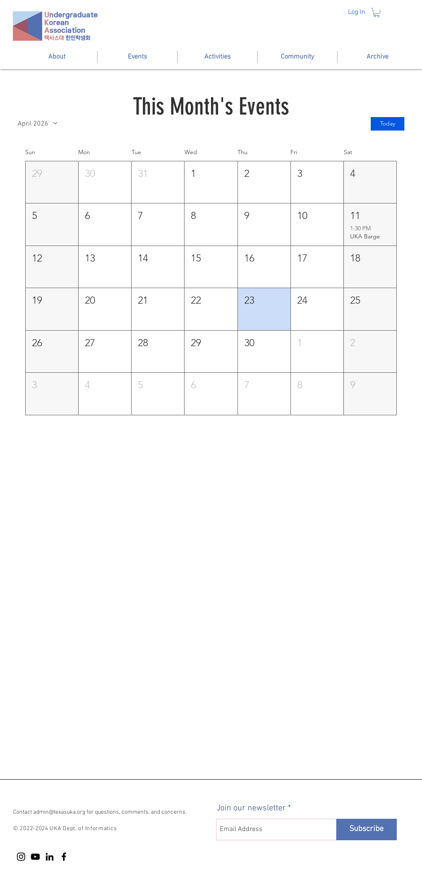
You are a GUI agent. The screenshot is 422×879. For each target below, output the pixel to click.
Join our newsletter (251, 808)
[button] (376, 12)
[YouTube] (35, 856)
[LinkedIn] (49, 856)
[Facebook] (63, 856)
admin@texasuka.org (59, 812)
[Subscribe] (366, 829)
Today (387, 124)
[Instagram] (21, 856)
